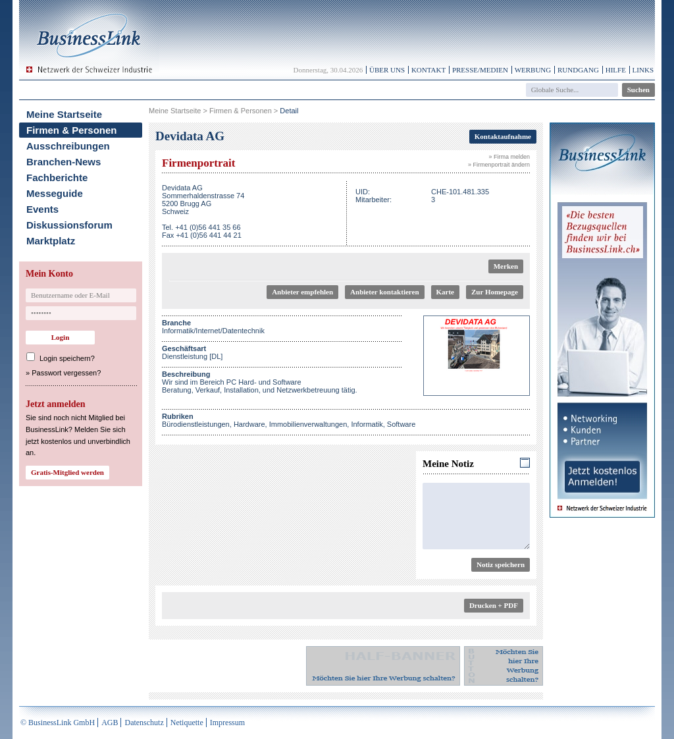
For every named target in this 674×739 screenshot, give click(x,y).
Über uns (387, 70)
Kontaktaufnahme (503, 136)
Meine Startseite (64, 114)
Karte (445, 292)
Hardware (249, 424)
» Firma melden (509, 156)
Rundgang (578, 70)
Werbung (533, 70)
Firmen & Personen (71, 130)
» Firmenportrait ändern (499, 164)
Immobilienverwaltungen (308, 424)
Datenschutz (143, 722)
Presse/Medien (480, 70)
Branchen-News (63, 161)
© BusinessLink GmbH (57, 722)
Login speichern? (67, 358)
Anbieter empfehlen (302, 292)
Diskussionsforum (69, 225)
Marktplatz (50, 240)
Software (401, 424)
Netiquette (186, 722)
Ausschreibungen (68, 145)
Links (643, 70)
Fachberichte (57, 177)
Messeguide (54, 193)
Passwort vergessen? (66, 373)
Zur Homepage (494, 292)
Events (42, 209)
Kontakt (428, 70)
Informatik (366, 424)
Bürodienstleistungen (196, 424)
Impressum (227, 722)
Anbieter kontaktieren (384, 292)
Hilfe (616, 70)
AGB (109, 722)
